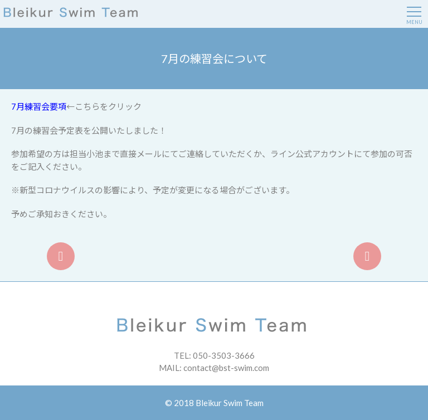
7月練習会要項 (38, 106)
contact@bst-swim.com (226, 368)
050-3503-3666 (224, 355)
